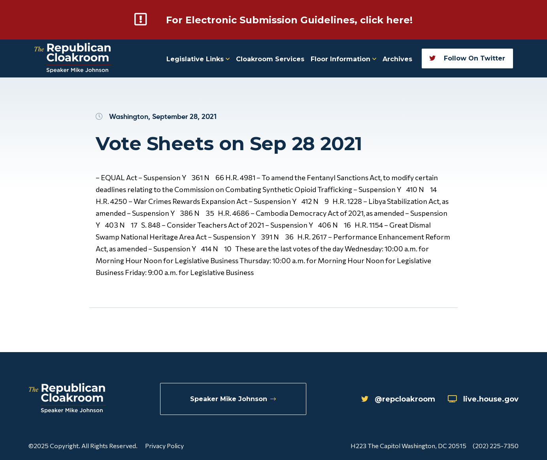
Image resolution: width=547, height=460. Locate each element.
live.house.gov (483, 399)
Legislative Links (198, 59)
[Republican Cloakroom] (72, 59)
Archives (397, 59)
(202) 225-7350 (496, 445)
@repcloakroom (398, 399)
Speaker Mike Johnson (233, 399)
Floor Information (343, 59)
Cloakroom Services (270, 59)
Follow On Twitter (467, 58)
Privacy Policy (164, 445)
